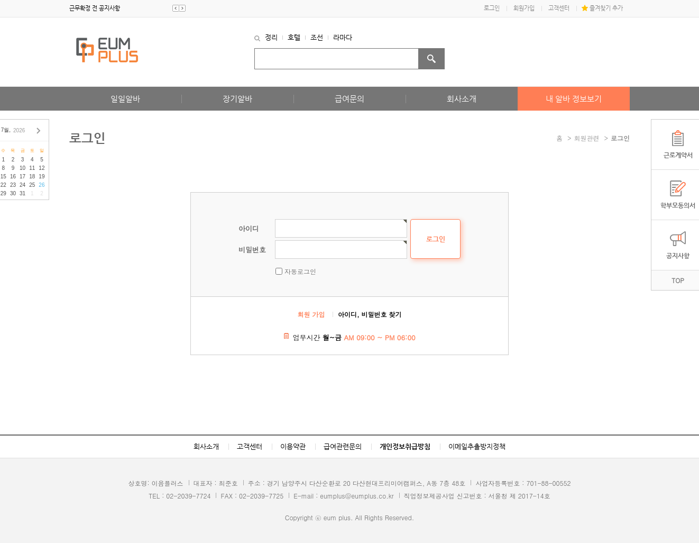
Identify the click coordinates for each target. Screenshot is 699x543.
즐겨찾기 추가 (606, 8)
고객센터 (558, 8)
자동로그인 (300, 271)
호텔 (294, 37)
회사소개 (461, 98)
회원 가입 (311, 314)
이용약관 (293, 446)
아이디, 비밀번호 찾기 (370, 314)
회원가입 (524, 8)
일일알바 (125, 98)
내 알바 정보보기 (574, 98)
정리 (271, 37)
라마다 (342, 37)
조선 (316, 37)
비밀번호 (252, 250)
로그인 (492, 8)
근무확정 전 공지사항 (94, 8)
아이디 (248, 228)
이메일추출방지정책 (476, 446)
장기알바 (237, 98)
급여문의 (349, 98)
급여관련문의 (343, 446)
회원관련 (587, 137)
